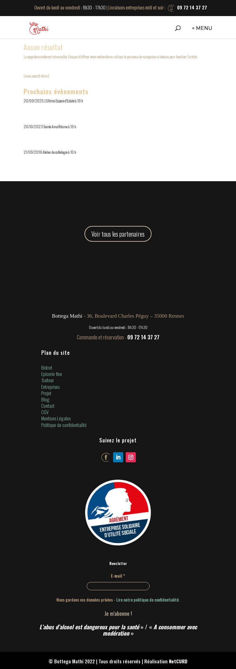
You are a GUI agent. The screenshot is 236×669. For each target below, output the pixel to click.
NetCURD (178, 661)
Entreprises (50, 386)
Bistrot (46, 367)
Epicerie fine (51, 373)
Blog (45, 399)
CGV (45, 411)
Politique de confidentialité (64, 424)
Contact (48, 405)
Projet (46, 392)
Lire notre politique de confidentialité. (148, 600)
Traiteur (47, 380)
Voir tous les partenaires (118, 234)
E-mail (118, 576)
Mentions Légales (56, 418)
